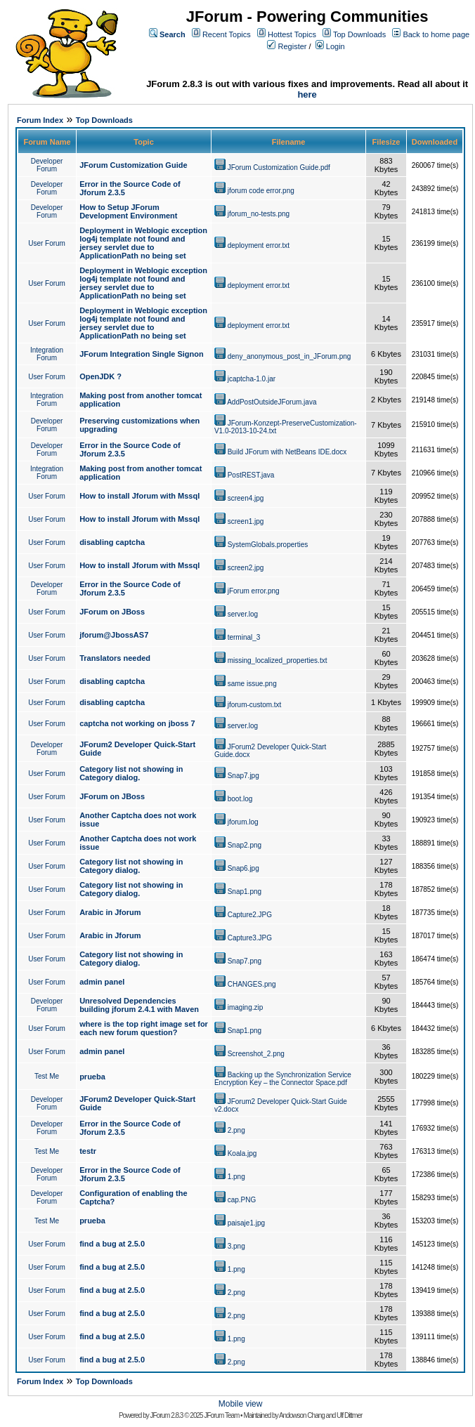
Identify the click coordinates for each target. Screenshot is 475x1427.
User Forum (46, 243)
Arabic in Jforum (110, 912)
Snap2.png (244, 845)
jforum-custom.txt (255, 705)
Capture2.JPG (250, 915)
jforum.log (243, 822)
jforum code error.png (261, 191)
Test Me (46, 1076)
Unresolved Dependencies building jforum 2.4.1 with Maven (139, 1005)
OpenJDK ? (100, 376)
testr (87, 1151)
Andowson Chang (302, 1415)
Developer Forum (47, 165)
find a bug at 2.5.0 (112, 1243)
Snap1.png (244, 891)
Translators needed (114, 658)
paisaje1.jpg (246, 1223)
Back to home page (436, 34)
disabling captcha (112, 542)
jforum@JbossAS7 (113, 635)
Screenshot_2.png (256, 1054)
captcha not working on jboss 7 (137, 723)
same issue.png (252, 684)
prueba (92, 1076)
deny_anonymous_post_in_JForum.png (289, 356)
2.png (236, 1130)
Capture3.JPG (250, 938)
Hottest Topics (292, 34)
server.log (243, 614)
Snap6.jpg (243, 868)
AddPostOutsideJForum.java (271, 402)
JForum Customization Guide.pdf (279, 167)
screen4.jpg (246, 498)
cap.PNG (242, 1200)
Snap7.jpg (243, 776)
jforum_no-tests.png (258, 214)
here (306, 94)
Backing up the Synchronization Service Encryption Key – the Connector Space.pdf (282, 1078)
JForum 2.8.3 (166, 1415)
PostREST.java (251, 475)
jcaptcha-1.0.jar (251, 379)
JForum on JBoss (112, 611)
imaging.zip (245, 1007)
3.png (236, 1246)
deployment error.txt (258, 245)
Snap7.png (244, 961)
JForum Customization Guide (133, 165)
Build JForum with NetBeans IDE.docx (287, 452)
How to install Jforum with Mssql (139, 496)
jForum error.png (254, 591)
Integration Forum (46, 354)
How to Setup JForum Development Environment (128, 211)
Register (292, 46)
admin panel (101, 982)
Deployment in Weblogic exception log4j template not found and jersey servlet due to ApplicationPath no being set (143, 243)
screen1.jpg (246, 521)
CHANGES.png (252, 984)
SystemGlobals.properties (268, 544)
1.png (236, 1177)
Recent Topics (226, 34)
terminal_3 (244, 637)
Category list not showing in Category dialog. (131, 773)
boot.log (240, 799)
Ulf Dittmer (349, 1415)
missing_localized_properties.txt (277, 660)
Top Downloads (359, 34)
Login (335, 46)
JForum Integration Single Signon (141, 354)
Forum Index (40, 120)
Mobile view (241, 1404)
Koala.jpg (242, 1153)
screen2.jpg (246, 568)
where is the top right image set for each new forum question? (143, 1028)
